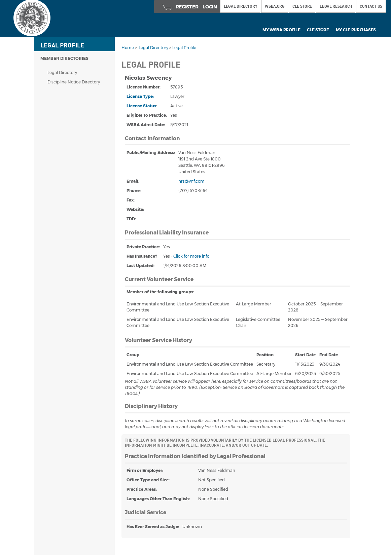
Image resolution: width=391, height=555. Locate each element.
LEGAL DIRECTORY (240, 6)
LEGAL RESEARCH (336, 6)
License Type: (140, 96)
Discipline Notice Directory (73, 81)
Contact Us (371, 6)
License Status (141, 105)
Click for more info (191, 256)
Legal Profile (184, 47)
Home (127, 47)
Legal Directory (62, 72)
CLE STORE (302, 6)
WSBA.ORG (275, 6)
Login (210, 7)
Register (187, 7)
